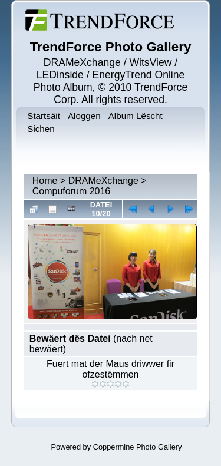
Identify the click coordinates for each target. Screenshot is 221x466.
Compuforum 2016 (71, 191)
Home (45, 181)
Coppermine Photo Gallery (137, 446)
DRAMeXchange (103, 181)
